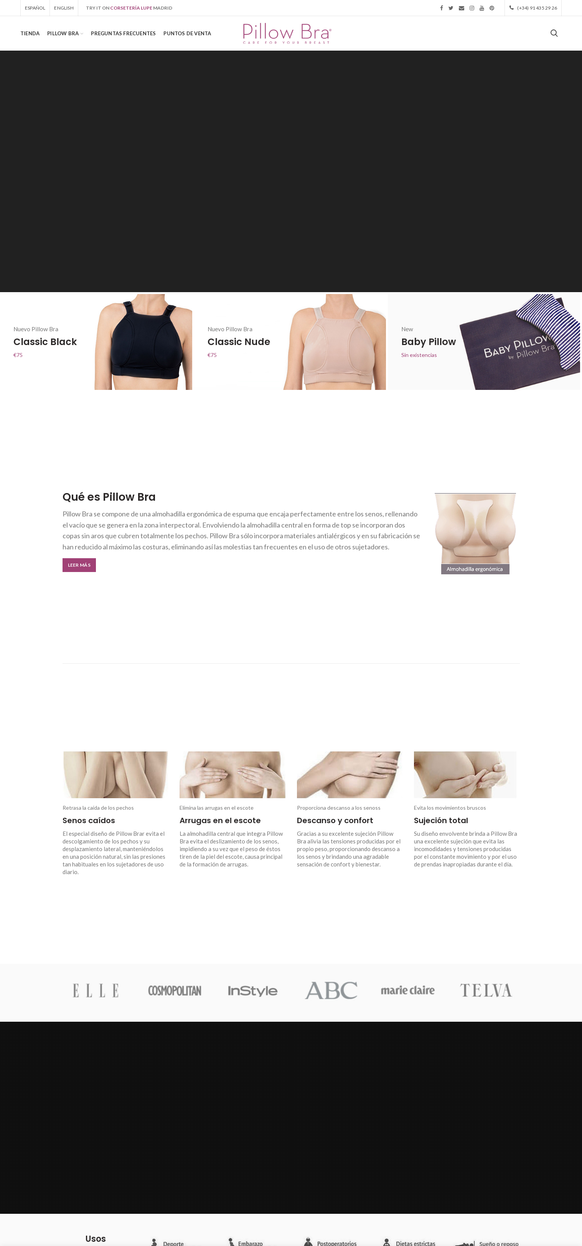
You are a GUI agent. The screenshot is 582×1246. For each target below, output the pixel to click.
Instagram (472, 8)
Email (461, 8)
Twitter (451, 8)
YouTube (482, 8)
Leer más (79, 565)
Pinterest (492, 8)
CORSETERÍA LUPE (131, 8)
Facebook (442, 8)
